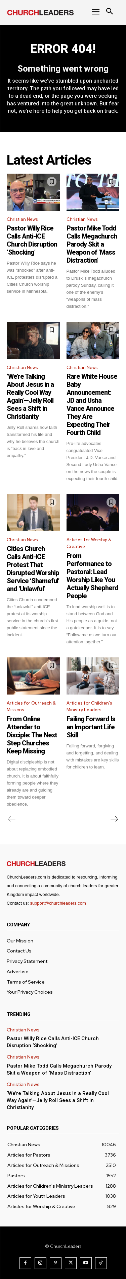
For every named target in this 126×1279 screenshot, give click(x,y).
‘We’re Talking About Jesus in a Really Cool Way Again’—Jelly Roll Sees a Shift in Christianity (30, 396)
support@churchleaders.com (58, 903)
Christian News (22, 219)
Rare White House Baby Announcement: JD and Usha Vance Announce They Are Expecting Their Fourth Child (92, 404)
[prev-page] (12, 819)
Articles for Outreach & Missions (31, 706)
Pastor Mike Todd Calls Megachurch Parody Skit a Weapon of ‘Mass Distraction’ (92, 244)
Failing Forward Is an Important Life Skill (91, 727)
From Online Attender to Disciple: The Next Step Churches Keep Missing (32, 735)
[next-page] (114, 819)
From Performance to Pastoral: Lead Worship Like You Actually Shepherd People (92, 576)
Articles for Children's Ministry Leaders (89, 706)
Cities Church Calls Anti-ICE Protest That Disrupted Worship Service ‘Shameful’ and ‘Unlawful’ (33, 569)
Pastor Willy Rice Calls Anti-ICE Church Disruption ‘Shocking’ (32, 240)
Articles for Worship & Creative (89, 543)
